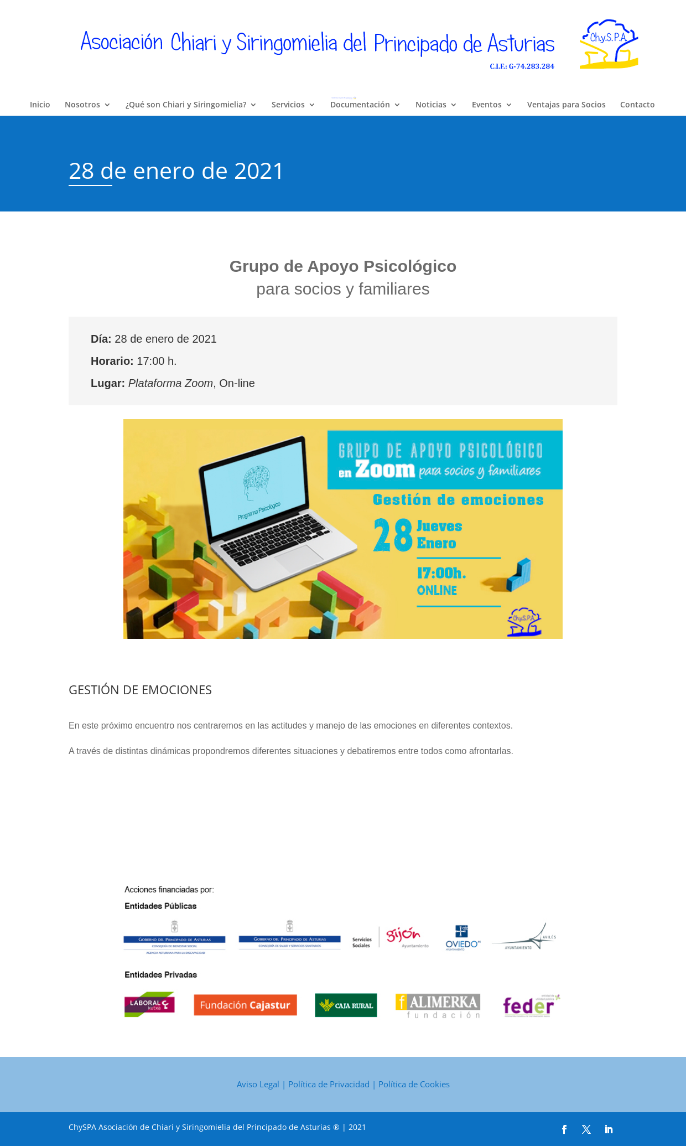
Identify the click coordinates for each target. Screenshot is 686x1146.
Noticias (430, 105)
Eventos (487, 105)
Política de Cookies (414, 1084)
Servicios (288, 105)
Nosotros (82, 105)
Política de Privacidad (329, 1084)
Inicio (40, 105)
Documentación (360, 105)
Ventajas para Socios (566, 105)
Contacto (637, 105)
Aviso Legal (258, 1084)
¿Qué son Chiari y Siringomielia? (186, 105)
